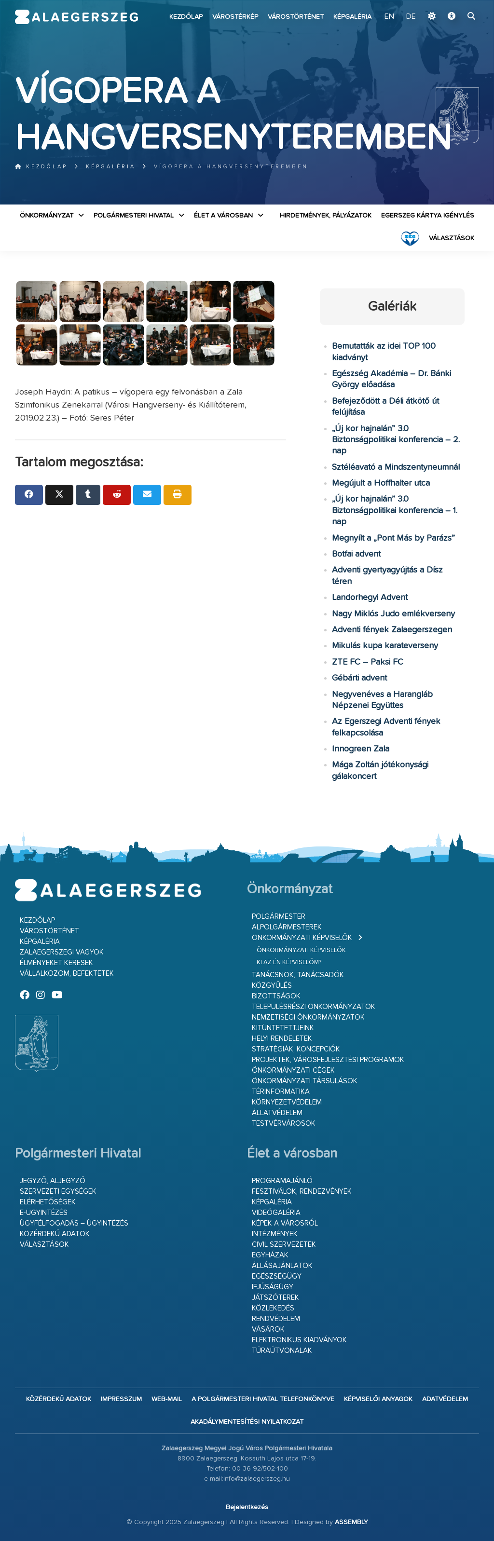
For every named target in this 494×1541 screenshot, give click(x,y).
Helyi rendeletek (282, 1038)
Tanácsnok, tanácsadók (298, 975)
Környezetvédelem (287, 1102)
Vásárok (268, 1329)
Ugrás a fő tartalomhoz (455, 4)
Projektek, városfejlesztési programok (328, 1060)
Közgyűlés (272, 985)
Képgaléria (352, 17)
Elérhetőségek (48, 1202)
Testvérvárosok (284, 1123)
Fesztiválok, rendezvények (302, 1191)
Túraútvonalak (282, 1350)
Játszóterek (275, 1297)
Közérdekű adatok (55, 1234)
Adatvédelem (445, 1399)
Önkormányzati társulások (304, 1081)
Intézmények (275, 1234)
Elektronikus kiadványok (299, 1340)
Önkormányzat (46, 215)
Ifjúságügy (272, 1287)
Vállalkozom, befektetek (67, 973)
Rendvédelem (276, 1319)
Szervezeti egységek (58, 1191)
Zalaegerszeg (76, 17)
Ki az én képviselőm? (289, 962)
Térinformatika (281, 1091)
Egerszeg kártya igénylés (427, 215)
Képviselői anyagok (378, 1399)
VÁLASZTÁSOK (451, 238)
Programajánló (282, 1181)
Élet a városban (223, 215)
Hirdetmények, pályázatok (325, 215)
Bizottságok (276, 996)
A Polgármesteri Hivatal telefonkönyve (263, 1399)
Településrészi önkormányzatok (313, 1006)
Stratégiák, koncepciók (296, 1049)
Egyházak (270, 1255)
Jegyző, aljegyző (52, 1181)
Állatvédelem (277, 1113)
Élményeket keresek (56, 963)
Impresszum (121, 1399)
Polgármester (278, 916)
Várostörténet (296, 17)
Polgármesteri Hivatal (134, 215)
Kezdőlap (186, 17)
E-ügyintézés (44, 1212)
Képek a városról (285, 1223)
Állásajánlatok (282, 1265)
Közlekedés (273, 1308)
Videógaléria (276, 1212)
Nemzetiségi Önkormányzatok (308, 1017)
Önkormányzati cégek (293, 1070)
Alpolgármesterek (287, 927)
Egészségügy (277, 1276)
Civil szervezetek (284, 1244)
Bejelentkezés (247, 1507)
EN (389, 17)
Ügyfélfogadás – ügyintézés (74, 1223)
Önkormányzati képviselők (302, 937)
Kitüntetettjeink (283, 1028)
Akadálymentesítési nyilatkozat (247, 1421)
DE (411, 17)
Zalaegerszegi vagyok (62, 952)
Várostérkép (235, 17)
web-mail (166, 1399)
